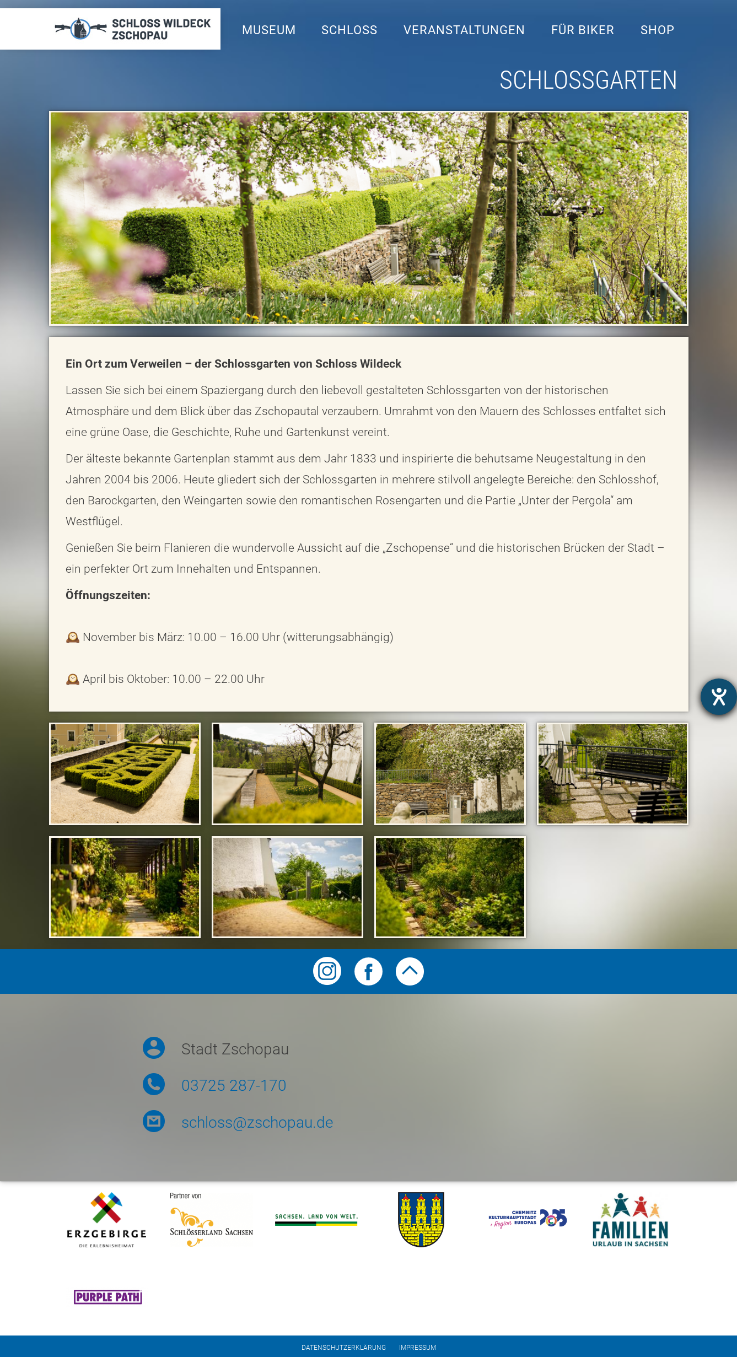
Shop (658, 30)
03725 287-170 (234, 1085)
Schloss (349, 30)
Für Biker (583, 30)
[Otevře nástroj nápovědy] (719, 696)
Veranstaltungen (464, 30)
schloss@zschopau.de (257, 1122)
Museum (269, 30)
